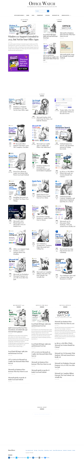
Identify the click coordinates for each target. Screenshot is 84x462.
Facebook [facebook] (35, 457)
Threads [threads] (41, 457)
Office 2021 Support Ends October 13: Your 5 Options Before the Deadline (21, 251)
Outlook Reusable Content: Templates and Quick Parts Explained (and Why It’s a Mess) (67, 199)
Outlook (47, 15)
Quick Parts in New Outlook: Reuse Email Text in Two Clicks (43, 196)
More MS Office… (66, 15)
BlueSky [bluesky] (46, 457)
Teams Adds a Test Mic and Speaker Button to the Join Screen (67, 111)
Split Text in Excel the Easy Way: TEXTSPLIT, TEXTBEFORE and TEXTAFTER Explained (17, 330)
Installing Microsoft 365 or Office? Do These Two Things (21, 199)
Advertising (46, 450)
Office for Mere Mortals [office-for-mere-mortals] (21, 457)
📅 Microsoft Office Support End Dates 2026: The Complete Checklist (21, 145)
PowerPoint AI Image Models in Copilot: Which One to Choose (44, 218)
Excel (33, 15)
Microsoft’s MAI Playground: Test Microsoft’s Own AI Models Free (19, 223)
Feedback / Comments (67, 450)
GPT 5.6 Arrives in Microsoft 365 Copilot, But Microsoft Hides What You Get (51, 57)
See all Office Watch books (42, 414)
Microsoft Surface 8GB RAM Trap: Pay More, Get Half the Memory (44, 119)
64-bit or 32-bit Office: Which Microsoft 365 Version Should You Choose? (67, 173)
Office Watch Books (19, 15)
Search (50, 450)
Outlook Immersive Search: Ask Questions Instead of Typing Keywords (67, 146)
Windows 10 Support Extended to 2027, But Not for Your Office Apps (23, 38)
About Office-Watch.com (57, 450)
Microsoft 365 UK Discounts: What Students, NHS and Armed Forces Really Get (67, 223)
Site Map (35, 450)
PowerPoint (40, 15)
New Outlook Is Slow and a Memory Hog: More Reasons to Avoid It (67, 277)
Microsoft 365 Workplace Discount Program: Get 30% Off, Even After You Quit (21, 276)
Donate (73, 450)
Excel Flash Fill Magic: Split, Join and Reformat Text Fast (50, 36)
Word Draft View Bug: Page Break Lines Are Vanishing (66, 250)
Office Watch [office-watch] (11, 457)
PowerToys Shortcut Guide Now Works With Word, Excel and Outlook (21, 173)
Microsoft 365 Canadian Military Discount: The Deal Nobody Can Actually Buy (44, 274)
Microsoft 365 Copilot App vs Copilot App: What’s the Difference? (44, 145)
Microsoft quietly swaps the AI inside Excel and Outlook (67, 56)
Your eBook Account (29, 450)
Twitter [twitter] (29, 457)
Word (27, 15)
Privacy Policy (40, 450)
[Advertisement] (42, 82)
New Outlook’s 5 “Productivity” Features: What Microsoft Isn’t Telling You (44, 246)
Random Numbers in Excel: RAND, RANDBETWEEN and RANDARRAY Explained (44, 168)
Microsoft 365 (55, 15)
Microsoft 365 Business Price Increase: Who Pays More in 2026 (67, 34)
